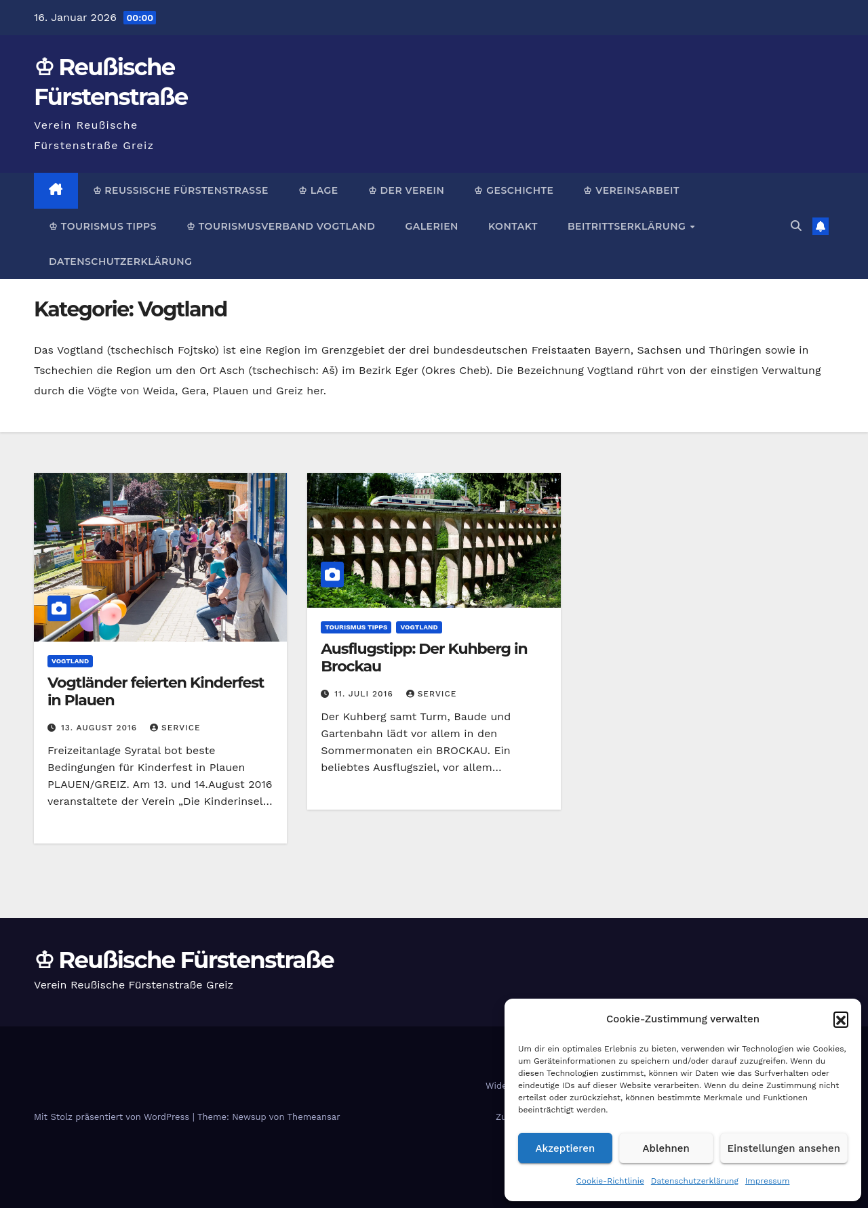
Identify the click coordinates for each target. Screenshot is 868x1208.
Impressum (767, 1181)
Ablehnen (666, 1148)
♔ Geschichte (513, 190)
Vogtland (70, 661)
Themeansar (314, 1117)
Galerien (431, 226)
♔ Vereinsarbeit (631, 190)
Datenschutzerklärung (694, 1181)
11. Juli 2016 (365, 694)
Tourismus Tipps (356, 627)
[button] (841, 1019)
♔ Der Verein (406, 190)
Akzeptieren (565, 1148)
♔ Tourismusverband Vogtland (280, 226)
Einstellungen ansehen (784, 1148)
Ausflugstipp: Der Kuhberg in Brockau (424, 657)
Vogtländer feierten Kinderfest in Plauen (155, 691)
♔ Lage (318, 190)
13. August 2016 (100, 727)
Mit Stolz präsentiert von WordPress (113, 1117)
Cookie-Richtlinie (610, 1181)
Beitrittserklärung (628, 226)
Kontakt (513, 226)
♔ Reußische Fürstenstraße (181, 190)
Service (175, 727)
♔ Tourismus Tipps (103, 226)
